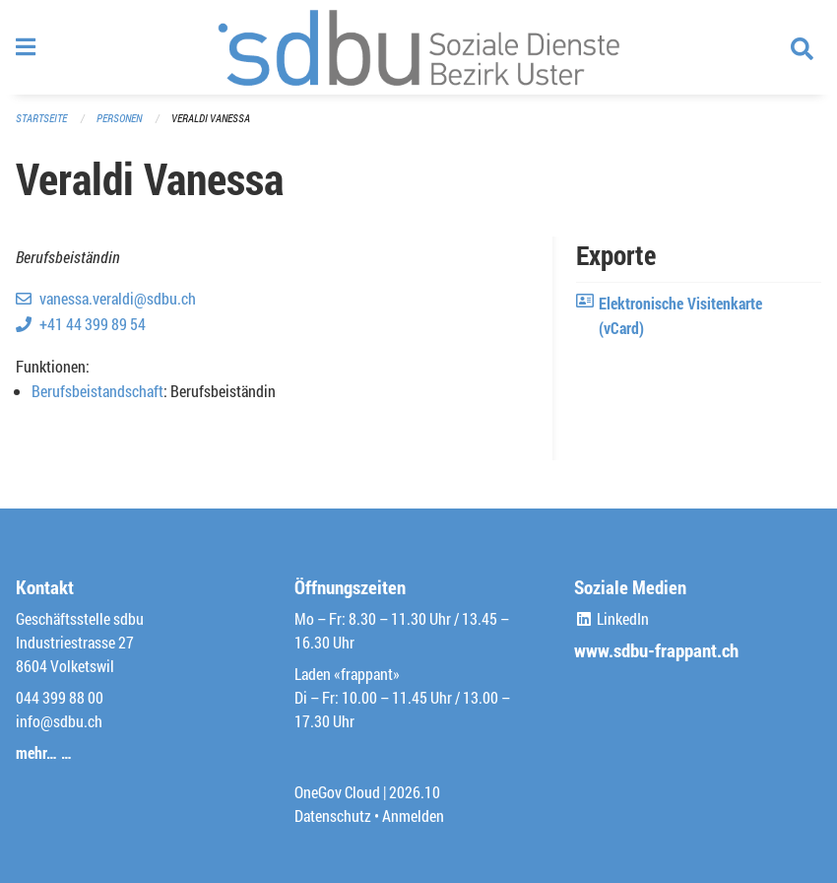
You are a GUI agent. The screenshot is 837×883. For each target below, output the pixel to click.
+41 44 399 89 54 (92, 323)
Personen (119, 117)
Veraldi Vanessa (210, 117)
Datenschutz (332, 815)
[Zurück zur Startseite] (418, 47)
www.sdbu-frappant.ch (656, 650)
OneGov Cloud (337, 791)
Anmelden (413, 815)
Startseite (41, 117)
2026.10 (414, 791)
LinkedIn (611, 618)
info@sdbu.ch (59, 721)
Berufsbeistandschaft (97, 390)
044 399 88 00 (59, 697)
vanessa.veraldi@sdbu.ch (117, 298)
